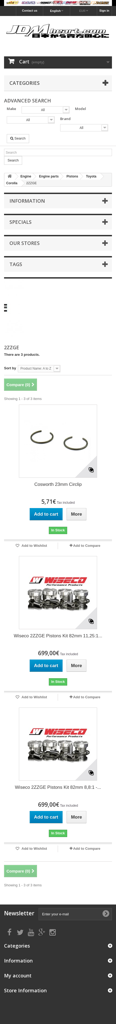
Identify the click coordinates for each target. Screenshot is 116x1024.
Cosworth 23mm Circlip (58, 484)
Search (18, 138)
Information (27, 201)
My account (18, 975)
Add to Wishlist (34, 546)
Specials (20, 222)
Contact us (29, 10)
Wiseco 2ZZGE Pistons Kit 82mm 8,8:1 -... (58, 787)
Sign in (104, 10)
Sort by (10, 368)
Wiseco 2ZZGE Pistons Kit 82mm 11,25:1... (58, 635)
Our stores (24, 243)
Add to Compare (86, 546)
